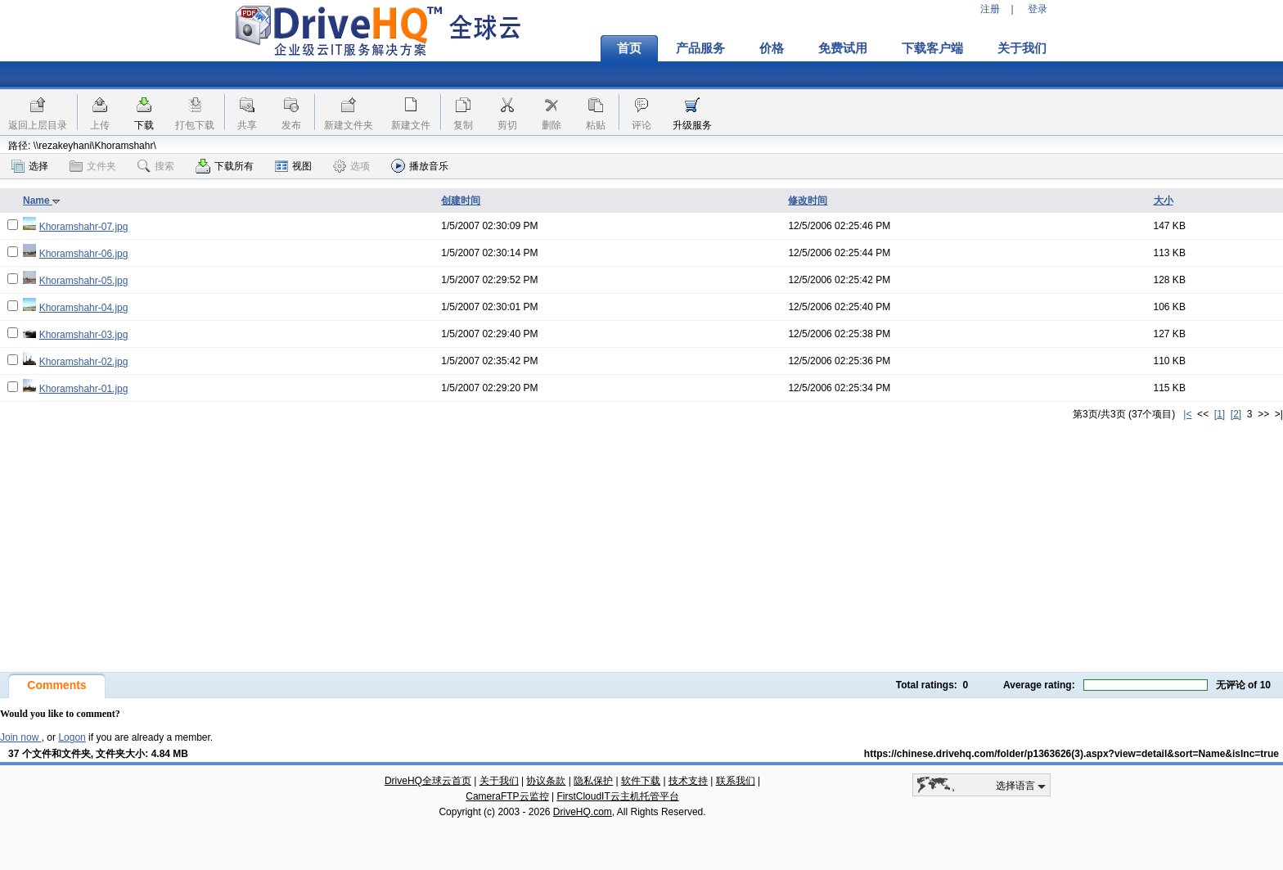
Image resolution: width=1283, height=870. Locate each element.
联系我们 (735, 781)
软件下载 (640, 781)
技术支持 (688, 781)
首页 (629, 48)
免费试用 (842, 48)
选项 (351, 166)
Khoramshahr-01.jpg (83, 388)
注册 (990, 9)
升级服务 (692, 125)
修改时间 (807, 200)
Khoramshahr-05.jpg (83, 280)
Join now (21, 737)
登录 (1037, 9)
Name (42, 200)
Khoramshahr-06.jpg (83, 253)
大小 (1163, 200)
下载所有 (225, 166)
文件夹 (93, 166)
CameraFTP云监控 (507, 796)
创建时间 (460, 200)
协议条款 (545, 781)
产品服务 (700, 48)
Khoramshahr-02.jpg (83, 361)
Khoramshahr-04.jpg (83, 307)
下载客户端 (932, 48)
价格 (771, 48)
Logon (71, 737)
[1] (1219, 414)
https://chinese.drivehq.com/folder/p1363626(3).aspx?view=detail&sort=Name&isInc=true (1071, 754)
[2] (1236, 414)
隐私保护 (593, 781)
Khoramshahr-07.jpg (83, 226)
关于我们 (1022, 48)
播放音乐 (419, 166)
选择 (29, 166)
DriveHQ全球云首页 (428, 781)
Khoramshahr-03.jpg (83, 334)
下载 (144, 125)
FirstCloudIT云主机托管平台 (617, 796)
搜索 (155, 166)
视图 (293, 166)
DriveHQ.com (582, 812)
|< (1187, 414)
